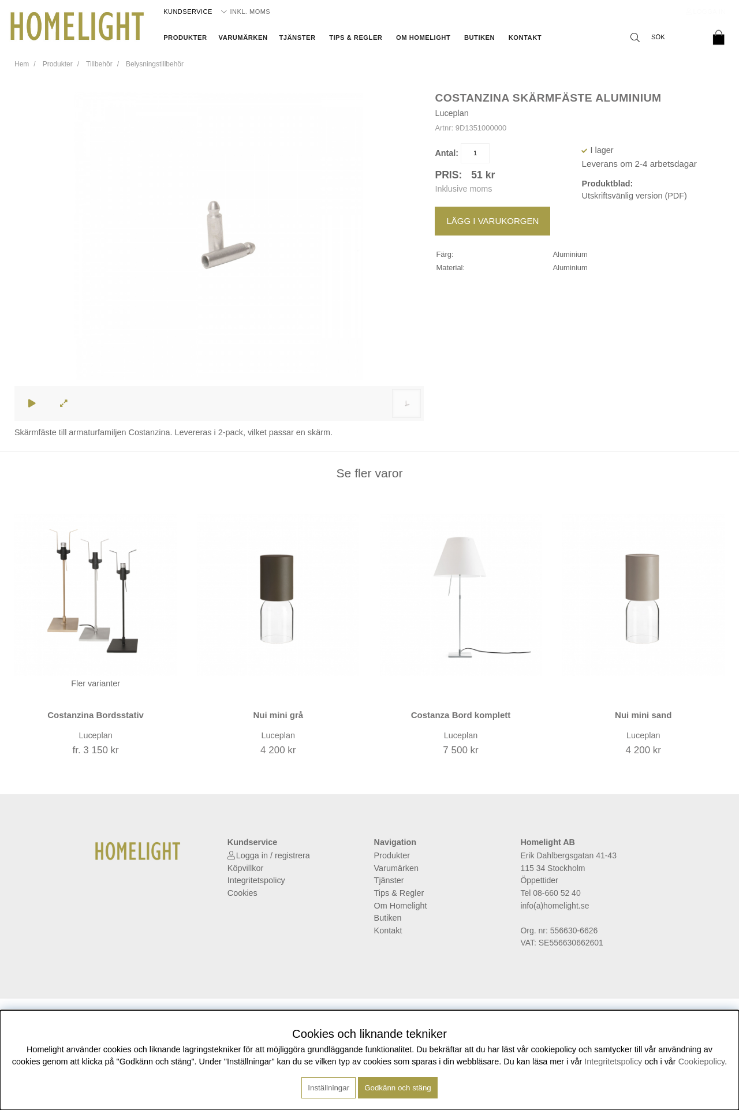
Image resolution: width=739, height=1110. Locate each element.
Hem (21, 64)
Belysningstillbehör (155, 64)
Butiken (479, 37)
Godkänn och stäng (397, 1087)
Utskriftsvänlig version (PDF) (633, 195)
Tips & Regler (355, 37)
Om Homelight (423, 37)
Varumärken (243, 37)
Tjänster (297, 37)
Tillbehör (99, 64)
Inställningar (328, 1087)
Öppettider (539, 880)
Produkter (185, 37)
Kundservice (187, 11)
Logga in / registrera (273, 855)
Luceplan (451, 113)
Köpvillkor (245, 868)
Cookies (242, 893)
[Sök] (664, 37)
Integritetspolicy (256, 880)
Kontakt (525, 37)
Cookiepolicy (701, 1061)
